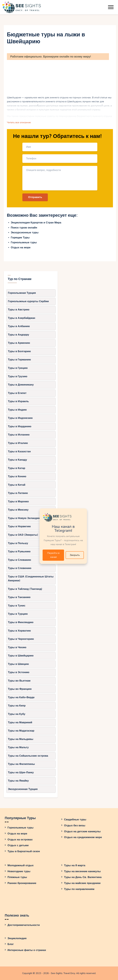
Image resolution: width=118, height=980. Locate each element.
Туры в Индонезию (20, 418)
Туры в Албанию (19, 326)
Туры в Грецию (18, 368)
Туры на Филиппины (21, 764)
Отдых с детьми (18, 845)
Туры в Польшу (18, 543)
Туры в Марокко (18, 501)
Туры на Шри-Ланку (21, 772)
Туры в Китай (16, 484)
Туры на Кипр (17, 705)
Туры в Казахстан (19, 451)
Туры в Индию (17, 409)
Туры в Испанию (19, 434)
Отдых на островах (20, 839)
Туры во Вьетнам (19, 680)
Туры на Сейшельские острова (28, 755)
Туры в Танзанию (19, 597)
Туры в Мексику (18, 509)
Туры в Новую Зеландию (24, 518)
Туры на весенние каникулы (82, 871)
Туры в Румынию (19, 551)
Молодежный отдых (21, 865)
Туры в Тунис (16, 605)
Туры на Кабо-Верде (21, 697)
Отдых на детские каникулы (82, 831)
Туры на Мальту (18, 747)
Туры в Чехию (17, 647)
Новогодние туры (19, 871)
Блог (11, 944)
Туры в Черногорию (21, 638)
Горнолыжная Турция (22, 292)
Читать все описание (19, 122)
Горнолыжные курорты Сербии (28, 301)
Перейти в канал (53, 555)
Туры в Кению (17, 476)
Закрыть (75, 555)
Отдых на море (20, 247)
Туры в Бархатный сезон (24, 851)
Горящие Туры (20, 237)
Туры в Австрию (18, 309)
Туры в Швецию (18, 664)
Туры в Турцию (18, 613)
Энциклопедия (17, 938)
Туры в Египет (17, 393)
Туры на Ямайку (18, 780)
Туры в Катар (16, 468)
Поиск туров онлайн (24, 227)
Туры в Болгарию (19, 351)
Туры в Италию (18, 443)
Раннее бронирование (22, 883)
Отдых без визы (74, 825)
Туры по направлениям (79, 889)
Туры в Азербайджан (21, 318)
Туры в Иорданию (19, 426)
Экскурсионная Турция (23, 789)
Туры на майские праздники (82, 883)
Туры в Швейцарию (21, 655)
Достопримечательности (24, 925)
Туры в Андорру (18, 334)
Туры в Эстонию (18, 672)
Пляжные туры (17, 877)
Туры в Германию (19, 359)
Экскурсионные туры (25, 232)
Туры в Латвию (18, 493)
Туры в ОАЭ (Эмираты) (23, 534)
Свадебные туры (75, 819)
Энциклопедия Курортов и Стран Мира (36, 222)
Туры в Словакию (19, 559)
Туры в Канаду (17, 459)
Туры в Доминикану (21, 384)
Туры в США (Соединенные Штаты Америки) (30, 578)
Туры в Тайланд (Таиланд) (25, 588)
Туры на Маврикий (20, 722)
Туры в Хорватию (19, 630)
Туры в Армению (19, 342)
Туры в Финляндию (20, 622)
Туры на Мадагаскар (21, 730)
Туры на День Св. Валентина (82, 877)
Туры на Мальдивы (20, 739)
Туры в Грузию (17, 376)
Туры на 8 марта (74, 865)
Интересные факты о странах (27, 950)
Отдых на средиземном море (83, 837)
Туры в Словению (19, 568)
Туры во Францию (20, 688)
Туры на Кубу (16, 714)
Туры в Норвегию (19, 526)
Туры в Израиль (18, 401)
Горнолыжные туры (24, 242)
